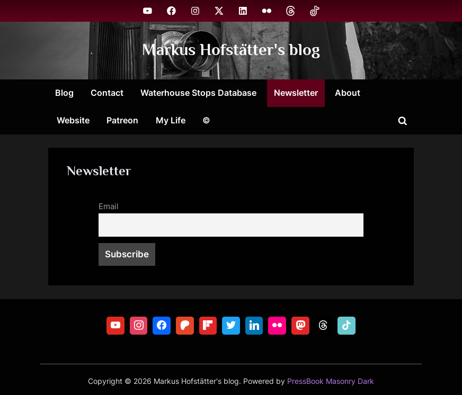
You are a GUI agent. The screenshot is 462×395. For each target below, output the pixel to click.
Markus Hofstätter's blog (231, 50)
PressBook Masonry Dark (330, 381)
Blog (64, 92)
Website (73, 120)
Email (109, 206)
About (347, 92)
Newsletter (296, 92)
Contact (107, 92)
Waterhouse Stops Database (198, 92)
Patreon (122, 120)
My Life (170, 120)
